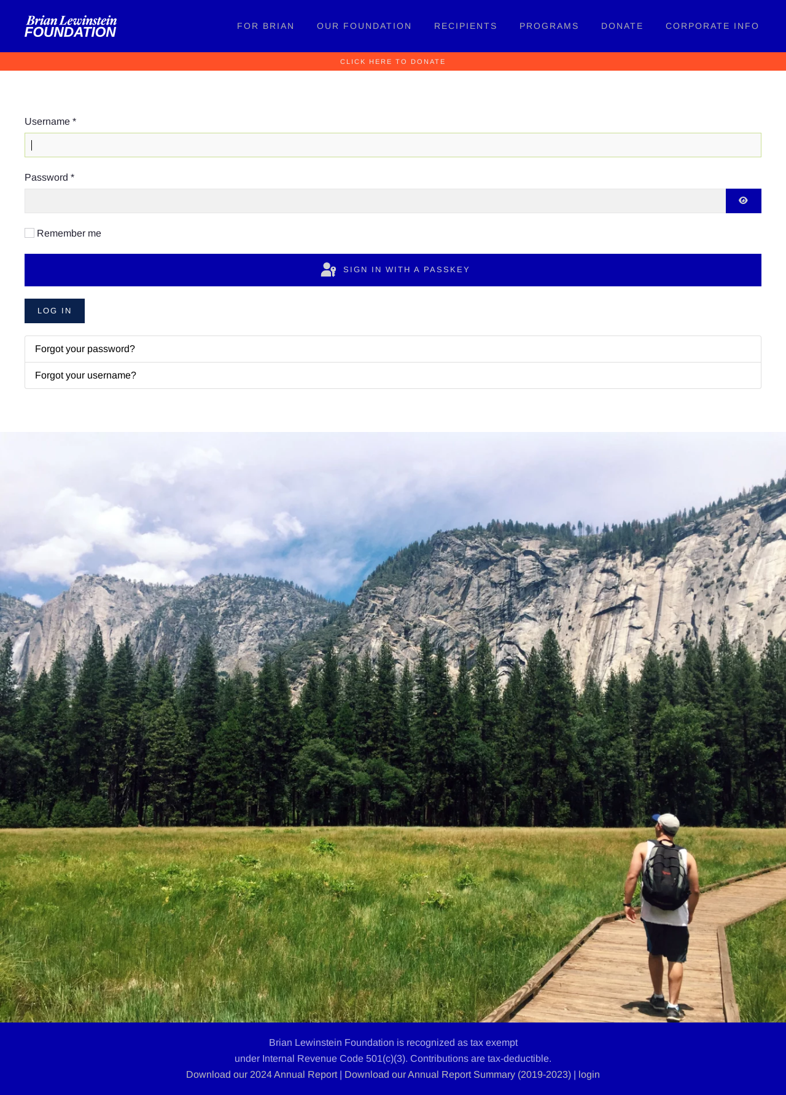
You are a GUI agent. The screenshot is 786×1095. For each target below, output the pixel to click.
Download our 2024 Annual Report (261, 1074)
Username (50, 121)
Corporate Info (713, 26)
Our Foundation (364, 26)
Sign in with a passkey (394, 270)
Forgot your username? (85, 375)
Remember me (69, 233)
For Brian (266, 26)
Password (49, 177)
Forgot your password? (85, 348)
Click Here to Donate (393, 61)
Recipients (465, 26)
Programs (549, 26)
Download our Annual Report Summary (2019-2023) (457, 1074)
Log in (54, 310)
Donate (622, 26)
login (589, 1074)
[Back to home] (71, 26)
